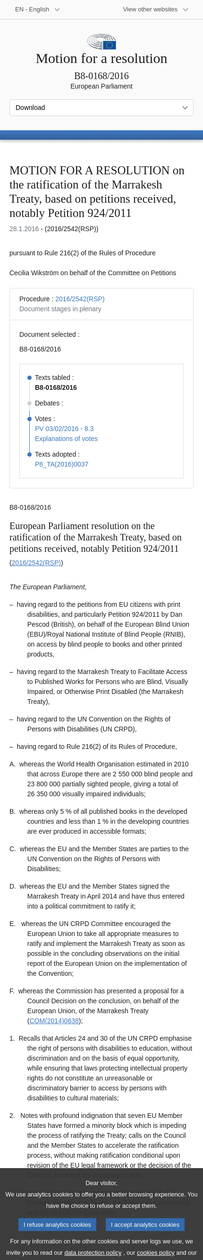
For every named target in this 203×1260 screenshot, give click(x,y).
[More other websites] (156, 9)
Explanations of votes (66, 438)
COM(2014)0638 (53, 1021)
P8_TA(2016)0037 (61, 464)
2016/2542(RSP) (79, 299)
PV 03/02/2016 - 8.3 (64, 428)
